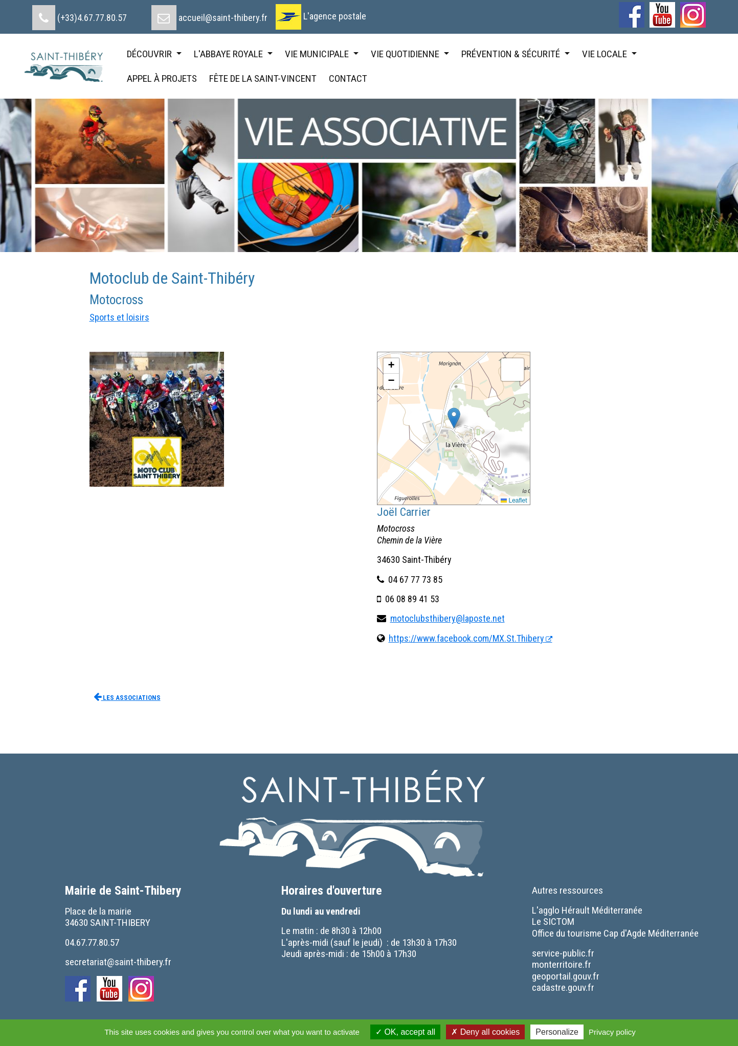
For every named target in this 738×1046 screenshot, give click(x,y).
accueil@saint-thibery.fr (222, 17)
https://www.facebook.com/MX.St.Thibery (466, 638)
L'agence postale (334, 16)
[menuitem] (79, 14)
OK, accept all (405, 1032)
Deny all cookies (485, 1032)
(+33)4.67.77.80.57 (92, 17)
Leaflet (514, 500)
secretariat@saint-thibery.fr (118, 962)
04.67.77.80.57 (92, 942)
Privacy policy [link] (612, 1032)
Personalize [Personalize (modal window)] (556, 1032)
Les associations (127, 696)
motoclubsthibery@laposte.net (447, 618)
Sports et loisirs (119, 317)
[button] (454, 417)
